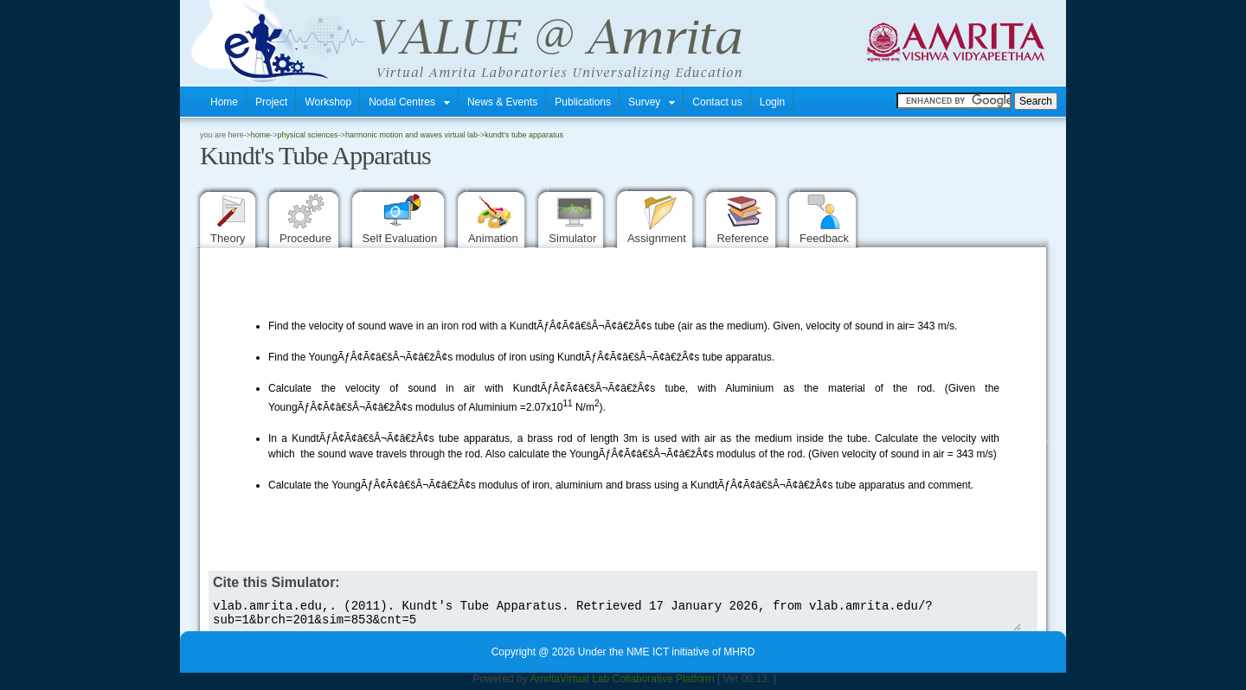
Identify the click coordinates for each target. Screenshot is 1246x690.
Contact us (717, 102)
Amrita (545, 684)
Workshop (328, 102)
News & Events (502, 102)
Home (224, 102)
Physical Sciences (308, 135)
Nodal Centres (409, 102)
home (261, 135)
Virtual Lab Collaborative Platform (637, 684)
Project (271, 102)
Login (772, 102)
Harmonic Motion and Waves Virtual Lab (411, 135)
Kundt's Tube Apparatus (524, 135)
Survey (651, 102)
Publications (583, 102)
